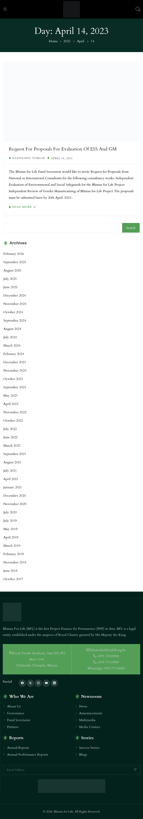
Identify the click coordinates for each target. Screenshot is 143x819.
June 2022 (10, 437)
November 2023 (14, 370)
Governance (15, 713)
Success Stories (89, 747)
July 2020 (10, 512)
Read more (22, 207)
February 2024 (13, 354)
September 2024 (14, 320)
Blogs (83, 754)
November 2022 (14, 412)
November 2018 (14, 562)
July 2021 (10, 470)
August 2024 (12, 329)
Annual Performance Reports (27, 754)
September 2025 (14, 262)
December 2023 (14, 362)
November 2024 (14, 304)
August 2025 (12, 270)
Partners (13, 727)
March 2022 (11, 445)
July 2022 (10, 429)
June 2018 (10, 570)
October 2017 (13, 579)
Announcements (90, 713)
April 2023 (10, 404)
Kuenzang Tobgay (28, 158)
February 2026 (13, 254)
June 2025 (10, 287)
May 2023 (10, 395)
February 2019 (13, 554)
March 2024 (11, 345)
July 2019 (10, 520)
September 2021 (14, 454)
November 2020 (14, 504)
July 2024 (10, 337)
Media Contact (89, 727)
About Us (14, 706)
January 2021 (12, 487)
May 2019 (10, 529)
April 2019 (10, 537)
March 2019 (11, 545)
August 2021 (12, 462)
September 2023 (14, 387)
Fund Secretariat (18, 720)
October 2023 (13, 379)
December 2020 (14, 495)
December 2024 (14, 295)
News (83, 706)
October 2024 (13, 312)
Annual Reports (18, 747)
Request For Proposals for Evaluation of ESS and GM (63, 149)
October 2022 (13, 420)
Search (131, 228)
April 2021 (10, 479)
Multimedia (87, 720)
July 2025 (10, 279)
